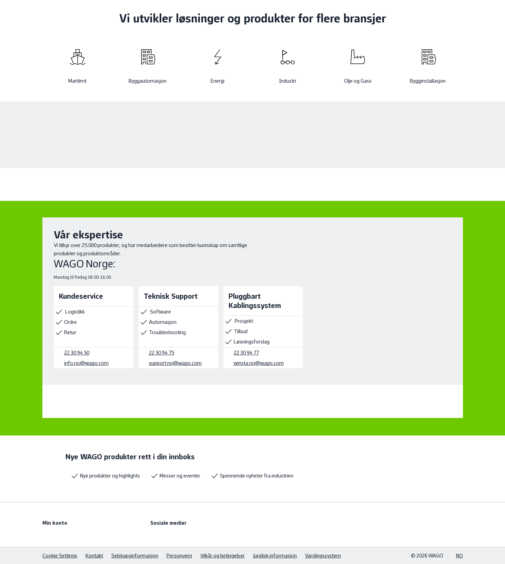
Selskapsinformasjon (134, 555)
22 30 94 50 (76, 353)
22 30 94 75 (161, 353)
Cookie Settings (59, 555)
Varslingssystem (323, 555)
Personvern (179, 555)
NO (459, 555)
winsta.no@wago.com (258, 363)
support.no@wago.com (175, 363)
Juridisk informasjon (275, 555)
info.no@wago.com (86, 363)
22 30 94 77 (246, 353)
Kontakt (94, 555)
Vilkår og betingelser (222, 555)
